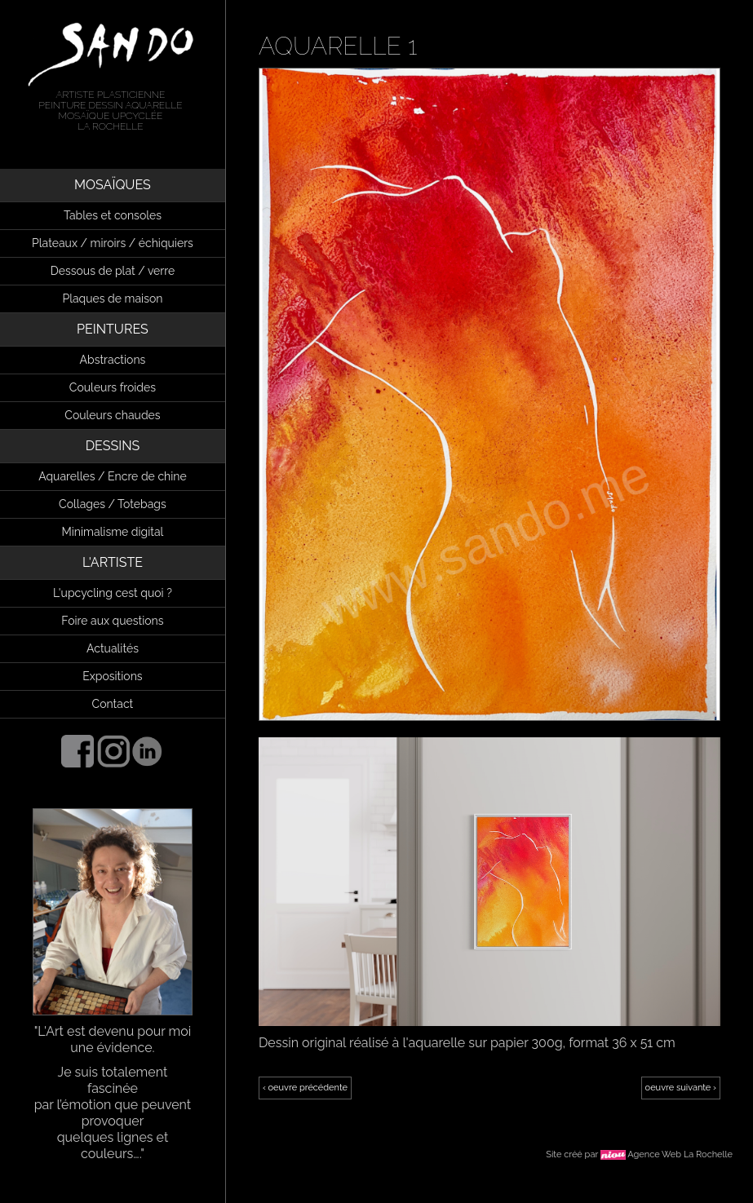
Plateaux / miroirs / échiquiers (112, 243)
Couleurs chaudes (112, 415)
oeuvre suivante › (680, 1087)
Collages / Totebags (112, 504)
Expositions (112, 676)
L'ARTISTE (112, 562)
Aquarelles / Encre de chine (112, 476)
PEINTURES (112, 329)
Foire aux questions (112, 620)
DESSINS (113, 445)
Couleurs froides (112, 387)
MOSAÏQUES (112, 184)
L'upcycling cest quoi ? (112, 592)
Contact (113, 703)
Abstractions (113, 359)
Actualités (112, 648)
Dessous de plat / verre (113, 270)
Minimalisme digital (112, 531)
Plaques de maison (112, 298)
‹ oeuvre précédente (305, 1087)
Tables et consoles (113, 215)
